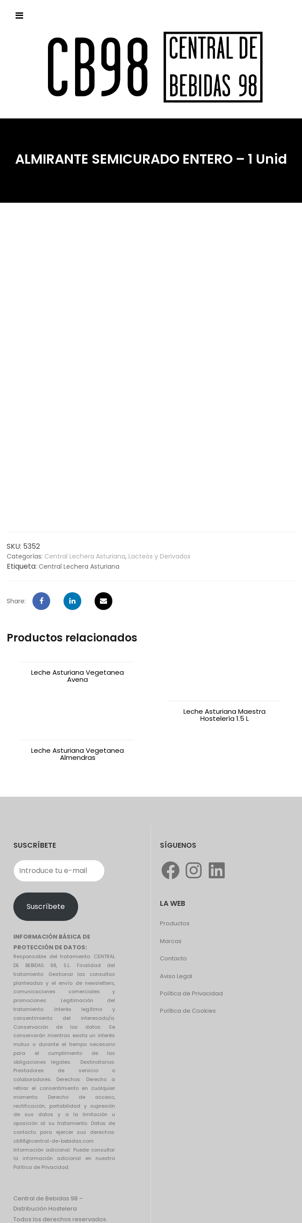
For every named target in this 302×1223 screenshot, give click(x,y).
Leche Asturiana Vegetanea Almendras (77, 715)
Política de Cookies (188, 971)
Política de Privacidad (191, 954)
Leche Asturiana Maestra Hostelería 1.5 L (224, 676)
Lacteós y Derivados (159, 556)
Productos (175, 884)
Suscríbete (46, 867)
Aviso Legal (176, 937)
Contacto (173, 919)
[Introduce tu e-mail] (59, 832)
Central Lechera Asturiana (84, 556)
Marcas (171, 902)
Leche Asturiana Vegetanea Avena (77, 676)
